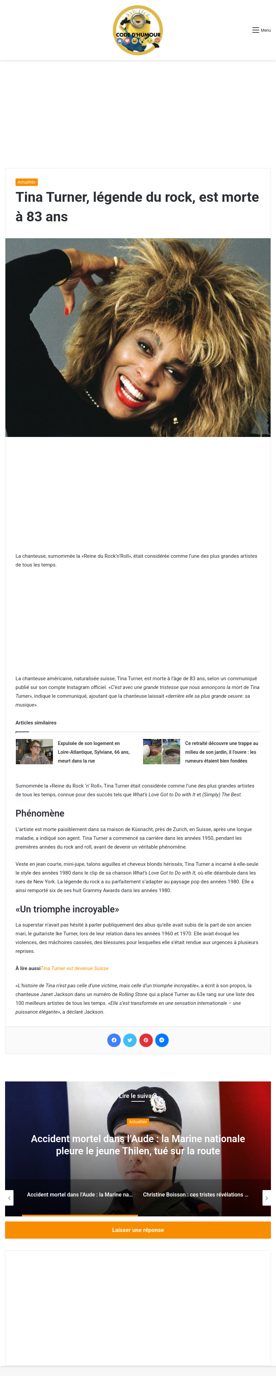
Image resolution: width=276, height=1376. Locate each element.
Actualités (27, 182)
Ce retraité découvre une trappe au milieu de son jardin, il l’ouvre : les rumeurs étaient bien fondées (221, 752)
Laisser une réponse (138, 1230)
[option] (138, 1148)
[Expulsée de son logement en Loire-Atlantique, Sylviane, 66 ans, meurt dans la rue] (34, 751)
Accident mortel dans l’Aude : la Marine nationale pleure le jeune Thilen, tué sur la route (138, 1145)
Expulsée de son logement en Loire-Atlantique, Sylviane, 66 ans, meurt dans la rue (94, 752)
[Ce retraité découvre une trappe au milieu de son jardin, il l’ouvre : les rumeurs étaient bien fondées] (161, 751)
